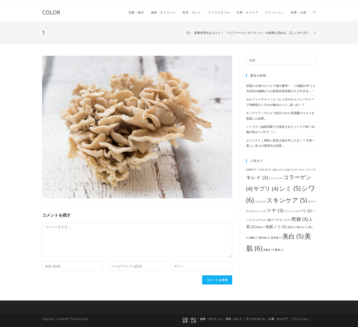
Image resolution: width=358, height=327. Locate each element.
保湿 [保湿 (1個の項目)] (260, 227)
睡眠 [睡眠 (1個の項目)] (254, 237)
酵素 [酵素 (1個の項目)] (279, 249)
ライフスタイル (255, 319)
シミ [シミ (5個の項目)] (289, 188)
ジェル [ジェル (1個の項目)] (260, 201)
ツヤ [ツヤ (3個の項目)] (274, 210)
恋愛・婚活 (189, 319)
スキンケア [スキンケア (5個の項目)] (286, 200)
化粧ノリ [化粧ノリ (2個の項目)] (276, 226)
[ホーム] (188, 33)
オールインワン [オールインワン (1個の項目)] (305, 169)
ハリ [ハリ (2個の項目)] (305, 210)
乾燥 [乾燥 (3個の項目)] (300, 219)
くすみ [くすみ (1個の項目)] (262, 169)
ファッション (300, 319)
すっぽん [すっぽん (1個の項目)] (275, 169)
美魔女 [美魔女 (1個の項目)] (268, 249)
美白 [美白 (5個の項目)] (292, 236)
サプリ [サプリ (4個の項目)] (265, 188)
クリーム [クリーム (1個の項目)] (275, 178)
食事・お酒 (189, 322)
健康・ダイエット (211, 319)
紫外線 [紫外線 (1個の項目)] (264, 237)
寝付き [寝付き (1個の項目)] (302, 227)
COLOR (51, 12)
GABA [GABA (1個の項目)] (251, 169)
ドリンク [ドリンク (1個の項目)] (290, 211)
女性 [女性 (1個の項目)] (291, 227)
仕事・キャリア (278, 319)
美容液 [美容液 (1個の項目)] (276, 237)
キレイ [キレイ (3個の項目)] (257, 177)
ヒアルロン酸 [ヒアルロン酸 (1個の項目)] (264, 219)
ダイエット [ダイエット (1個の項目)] (258, 211)
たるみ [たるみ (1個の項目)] (288, 169)
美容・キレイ (234, 319)
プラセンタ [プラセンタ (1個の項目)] (283, 219)
